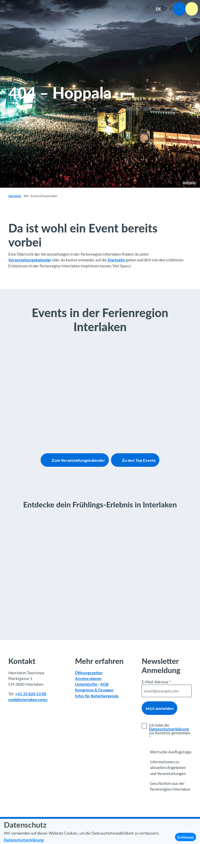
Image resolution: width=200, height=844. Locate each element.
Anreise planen (88, 678)
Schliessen (185, 837)
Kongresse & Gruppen (94, 690)
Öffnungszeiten (89, 672)
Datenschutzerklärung (169, 729)
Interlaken (189, 182)
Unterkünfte (86, 684)
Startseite (14, 196)
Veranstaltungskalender (29, 259)
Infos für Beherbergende (96, 696)
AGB (104, 684)
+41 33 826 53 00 (30, 693)
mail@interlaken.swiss (28, 699)
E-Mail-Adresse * (156, 681)
